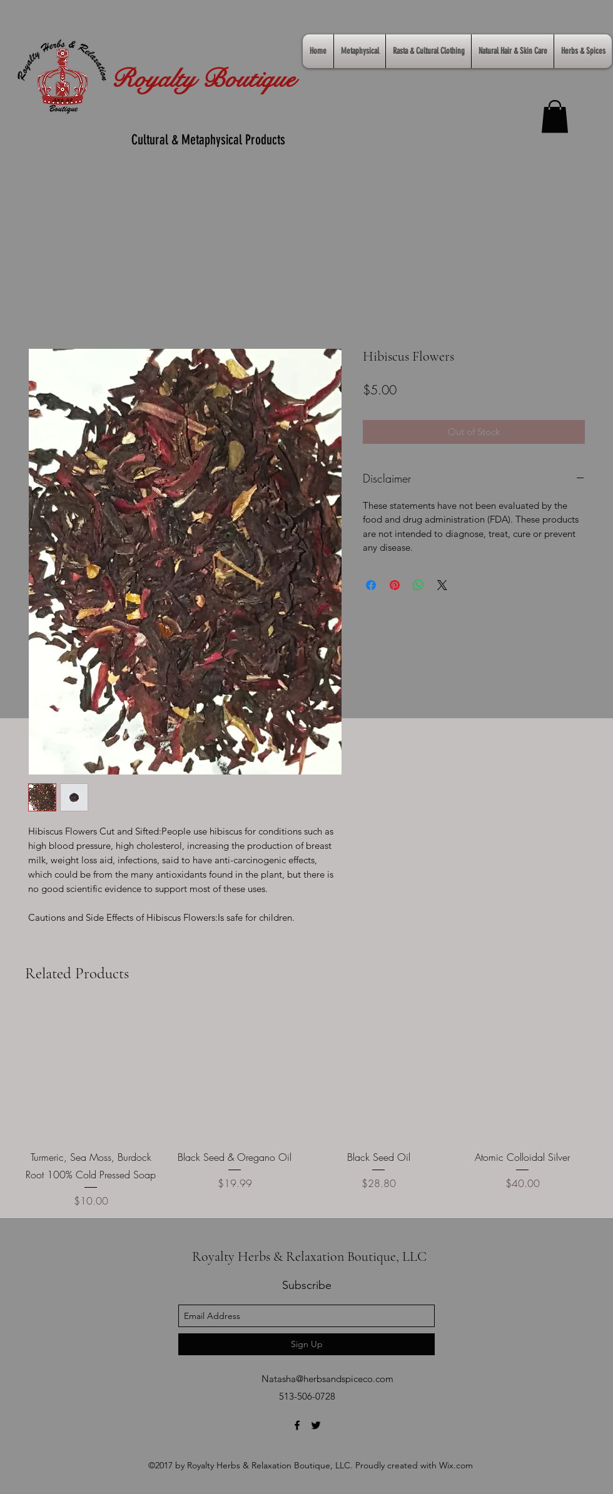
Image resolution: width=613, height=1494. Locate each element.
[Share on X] (442, 585)
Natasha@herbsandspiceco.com (327, 1379)
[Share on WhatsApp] (418, 585)
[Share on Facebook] (370, 585)
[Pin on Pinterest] (394, 585)
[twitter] (316, 1425)
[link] (555, 116)
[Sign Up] (306, 1344)
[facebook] (297, 1425)
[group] (306, 1107)
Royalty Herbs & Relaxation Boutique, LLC (309, 1256)
